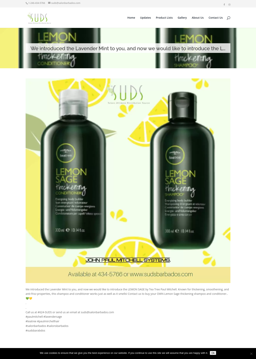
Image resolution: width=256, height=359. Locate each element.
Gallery (182, 17)
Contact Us (216, 17)
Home (131, 17)
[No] (251, 354)
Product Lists (164, 17)
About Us (198, 17)
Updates (145, 17)
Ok (213, 353)
